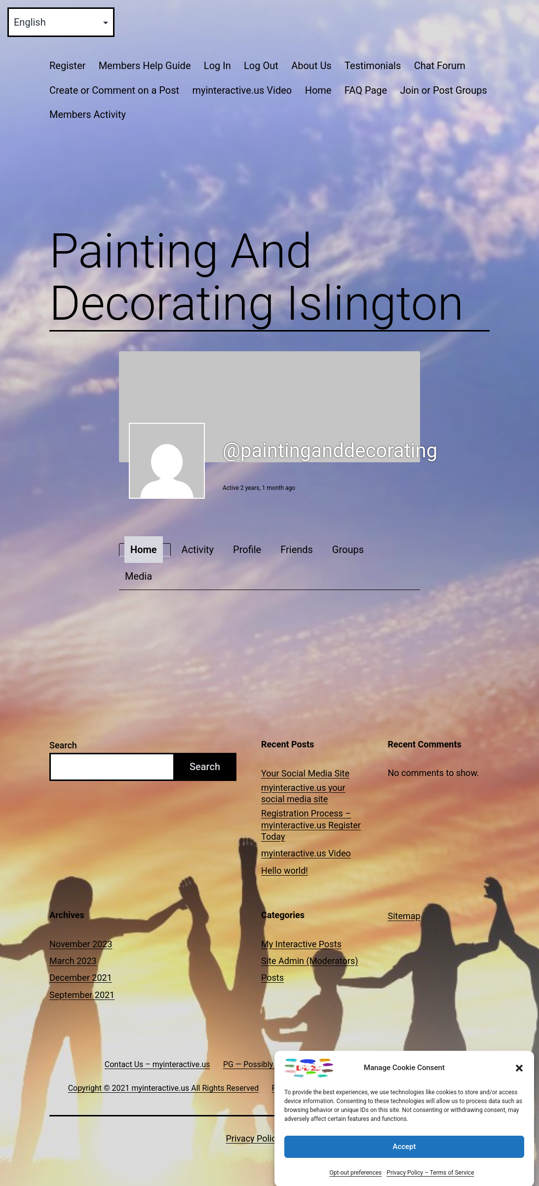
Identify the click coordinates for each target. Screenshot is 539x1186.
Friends (296, 550)
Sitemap (404, 916)
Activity (198, 550)
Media (138, 576)
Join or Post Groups (443, 90)
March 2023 (73, 961)
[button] (519, 1079)
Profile (247, 550)
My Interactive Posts (301, 944)
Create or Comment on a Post (114, 90)
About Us (311, 66)
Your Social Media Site (305, 773)
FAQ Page (366, 90)
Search (63, 745)
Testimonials (373, 66)
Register (67, 66)
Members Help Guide (145, 66)
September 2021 (82, 995)
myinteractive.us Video (242, 90)
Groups (348, 550)
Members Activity (87, 114)
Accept (404, 1157)
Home (318, 90)
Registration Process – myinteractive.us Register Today (311, 825)
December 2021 (80, 977)
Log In (217, 66)
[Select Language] (61, 22)
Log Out (261, 66)
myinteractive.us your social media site (303, 793)
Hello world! (284, 870)
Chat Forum (439, 66)
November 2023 (81, 944)
